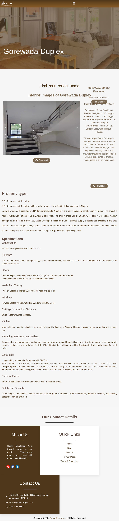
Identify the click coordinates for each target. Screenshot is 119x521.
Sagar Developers (58, 518)
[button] (74, 3)
